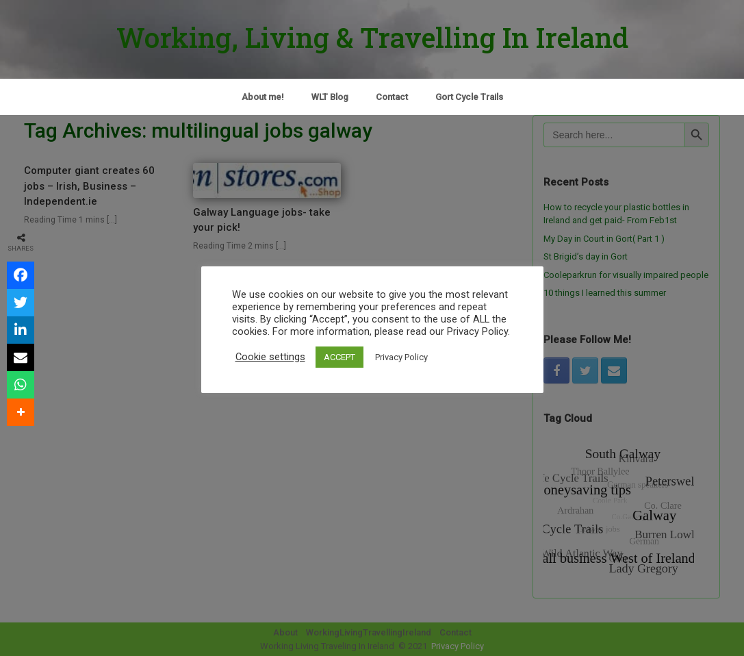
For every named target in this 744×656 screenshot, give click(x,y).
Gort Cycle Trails (469, 97)
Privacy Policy (401, 357)
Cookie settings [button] (270, 357)
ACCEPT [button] (339, 357)
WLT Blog (329, 97)
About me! (263, 97)
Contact (392, 97)
